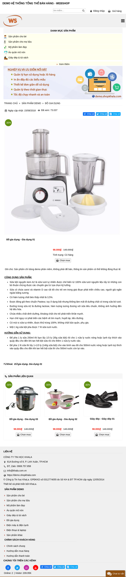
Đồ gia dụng (21, 364)
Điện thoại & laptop (16, 530)
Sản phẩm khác (15, 535)
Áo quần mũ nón (16, 52)
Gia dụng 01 (35, 364)
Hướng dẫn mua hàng (18, 551)
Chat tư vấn (118, 573)
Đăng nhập (99, 11)
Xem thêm (64, 64)
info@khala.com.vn (17, 470)
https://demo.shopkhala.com (21, 475)
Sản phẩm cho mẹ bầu (20, 41)
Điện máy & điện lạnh (18, 525)
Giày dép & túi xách (18, 57)
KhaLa (33, 484)
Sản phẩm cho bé (17, 36)
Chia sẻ (90, 114)
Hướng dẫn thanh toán (18, 556)
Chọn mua (65, 260)
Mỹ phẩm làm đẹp (17, 47)
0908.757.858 (24, 466)
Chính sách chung (16, 546)
